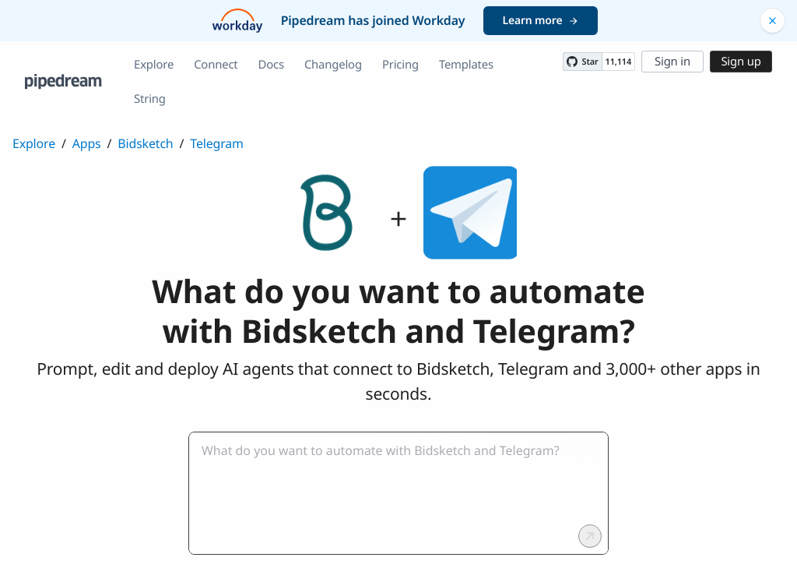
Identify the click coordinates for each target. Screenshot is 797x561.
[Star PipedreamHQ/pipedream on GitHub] (582, 61)
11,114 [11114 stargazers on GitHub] (618, 62)
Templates (466, 64)
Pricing (400, 64)
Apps (86, 143)
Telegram (216, 143)
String (150, 99)
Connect (215, 64)
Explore (154, 64)
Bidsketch (145, 143)
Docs (271, 64)
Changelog (333, 64)
